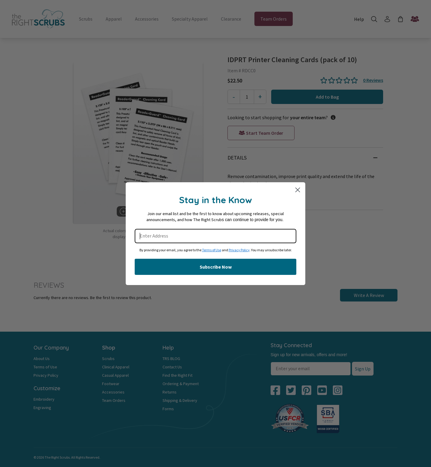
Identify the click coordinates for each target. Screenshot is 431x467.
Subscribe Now (216, 267)
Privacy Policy (239, 250)
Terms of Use (211, 250)
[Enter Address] (215, 236)
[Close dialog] (297, 190)
